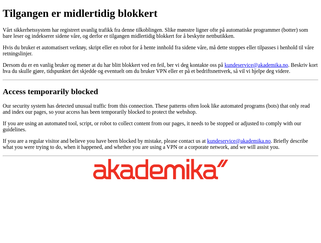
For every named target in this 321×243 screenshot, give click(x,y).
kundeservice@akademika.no (256, 65)
